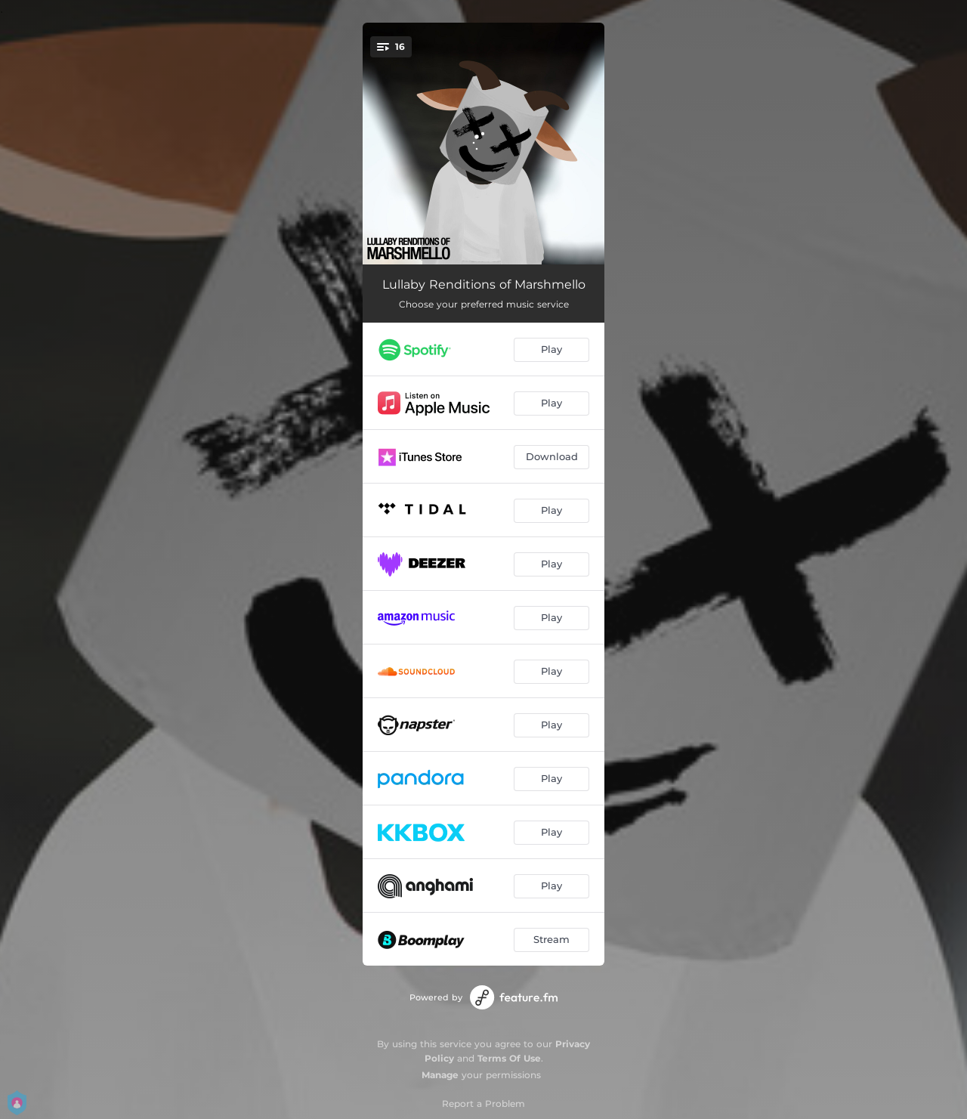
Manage (440, 1074)
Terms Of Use (509, 1058)
